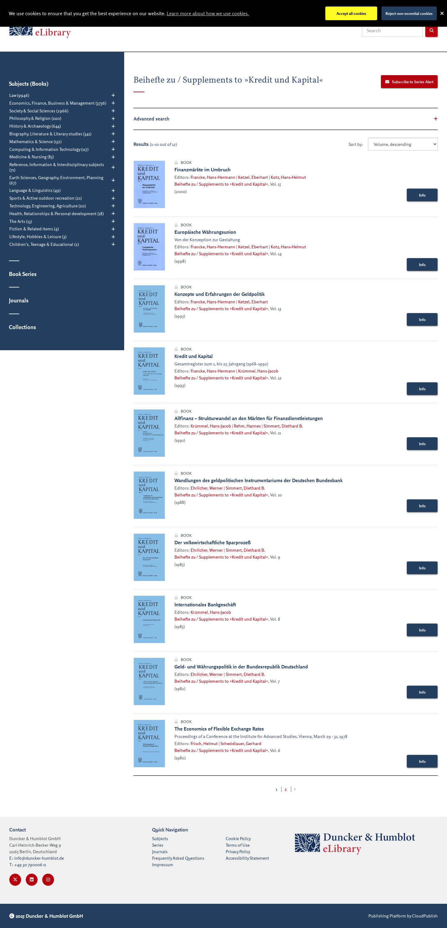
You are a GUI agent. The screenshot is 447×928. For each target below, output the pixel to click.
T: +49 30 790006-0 (27, 864)
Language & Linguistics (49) (35, 190)
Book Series (23, 273)
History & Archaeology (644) (35, 126)
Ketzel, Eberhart (253, 177)
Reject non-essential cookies (409, 13)
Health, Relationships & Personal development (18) (56, 213)
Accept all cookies (351, 13)
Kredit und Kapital (193, 356)
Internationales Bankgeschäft (205, 604)
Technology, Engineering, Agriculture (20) (47, 205)
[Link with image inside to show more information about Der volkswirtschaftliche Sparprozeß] (149, 557)
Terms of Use (238, 845)
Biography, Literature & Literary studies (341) (50, 133)
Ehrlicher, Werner (207, 488)
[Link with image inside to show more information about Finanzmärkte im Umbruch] (149, 184)
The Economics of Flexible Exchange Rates (219, 729)
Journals (19, 300)
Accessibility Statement (247, 858)
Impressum (162, 864)
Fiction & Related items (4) (34, 228)
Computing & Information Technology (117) (48, 149)
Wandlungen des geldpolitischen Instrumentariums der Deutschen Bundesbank (258, 480)
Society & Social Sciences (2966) (38, 110)
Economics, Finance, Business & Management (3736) (57, 103)
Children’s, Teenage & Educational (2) (44, 244)
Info (422, 194)
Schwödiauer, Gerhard (240, 743)
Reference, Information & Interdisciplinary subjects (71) (56, 167)
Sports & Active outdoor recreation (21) (45, 198)
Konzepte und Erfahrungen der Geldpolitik (219, 294)
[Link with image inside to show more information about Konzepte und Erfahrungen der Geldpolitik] (149, 309)
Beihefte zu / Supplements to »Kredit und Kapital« (221, 184)
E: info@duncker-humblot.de (36, 858)
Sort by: (356, 144)
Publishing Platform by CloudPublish (403, 915)
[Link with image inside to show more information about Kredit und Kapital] (149, 371)
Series (157, 845)
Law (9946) (19, 95)
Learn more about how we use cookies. (208, 13)
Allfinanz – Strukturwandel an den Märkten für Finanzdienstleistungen (248, 418)
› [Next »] (295, 789)
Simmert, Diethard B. (283, 425)
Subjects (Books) (28, 83)
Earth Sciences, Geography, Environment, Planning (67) (56, 180)
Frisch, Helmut (204, 743)
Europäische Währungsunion (205, 232)
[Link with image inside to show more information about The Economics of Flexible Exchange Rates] (149, 743)
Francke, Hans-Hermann (213, 177)
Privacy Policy (238, 851)
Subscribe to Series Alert (409, 81)
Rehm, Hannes (247, 425)
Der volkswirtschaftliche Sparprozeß (212, 542)
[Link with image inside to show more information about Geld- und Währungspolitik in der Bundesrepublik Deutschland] (149, 681)
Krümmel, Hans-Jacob (258, 370)
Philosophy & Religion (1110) (35, 118)
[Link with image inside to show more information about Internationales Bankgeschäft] (149, 619)
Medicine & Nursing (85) (31, 156)
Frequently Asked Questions (178, 858)
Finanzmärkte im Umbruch (202, 169)
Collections (22, 327)
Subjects (160, 838)
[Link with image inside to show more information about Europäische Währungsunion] (149, 246)
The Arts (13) (20, 221)
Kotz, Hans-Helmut (288, 177)
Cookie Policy (238, 838)
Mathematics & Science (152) (35, 141)
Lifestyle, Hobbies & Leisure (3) (37, 236)
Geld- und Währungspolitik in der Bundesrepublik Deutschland (241, 666)
